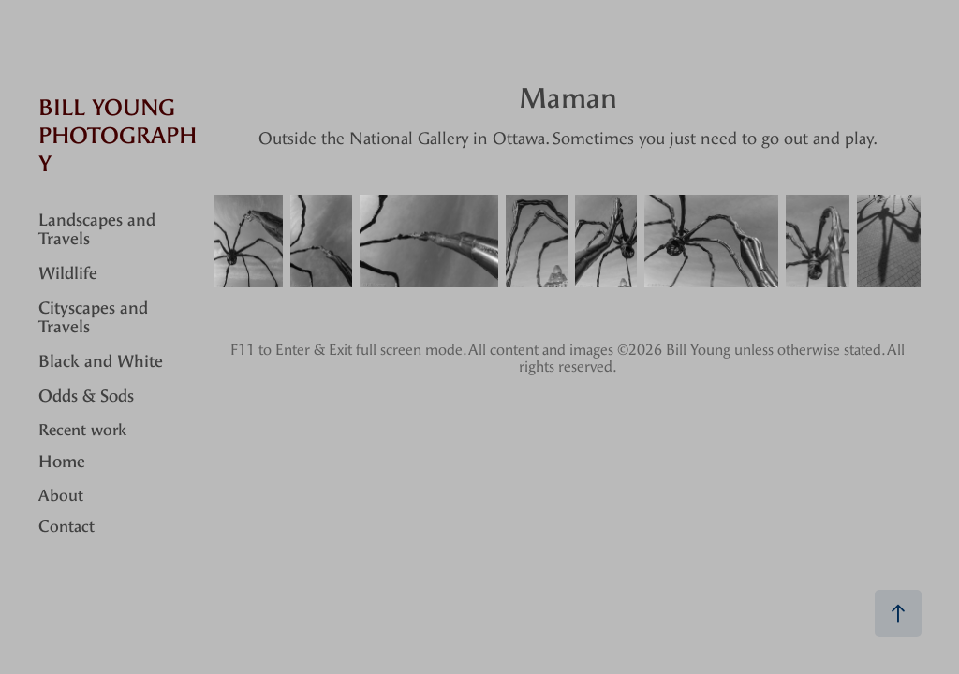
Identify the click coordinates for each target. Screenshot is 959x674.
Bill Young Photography (117, 136)
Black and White (100, 362)
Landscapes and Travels (96, 230)
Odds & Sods (86, 396)
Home (61, 462)
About (60, 495)
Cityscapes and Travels (93, 318)
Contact (66, 526)
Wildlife (67, 274)
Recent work (82, 429)
